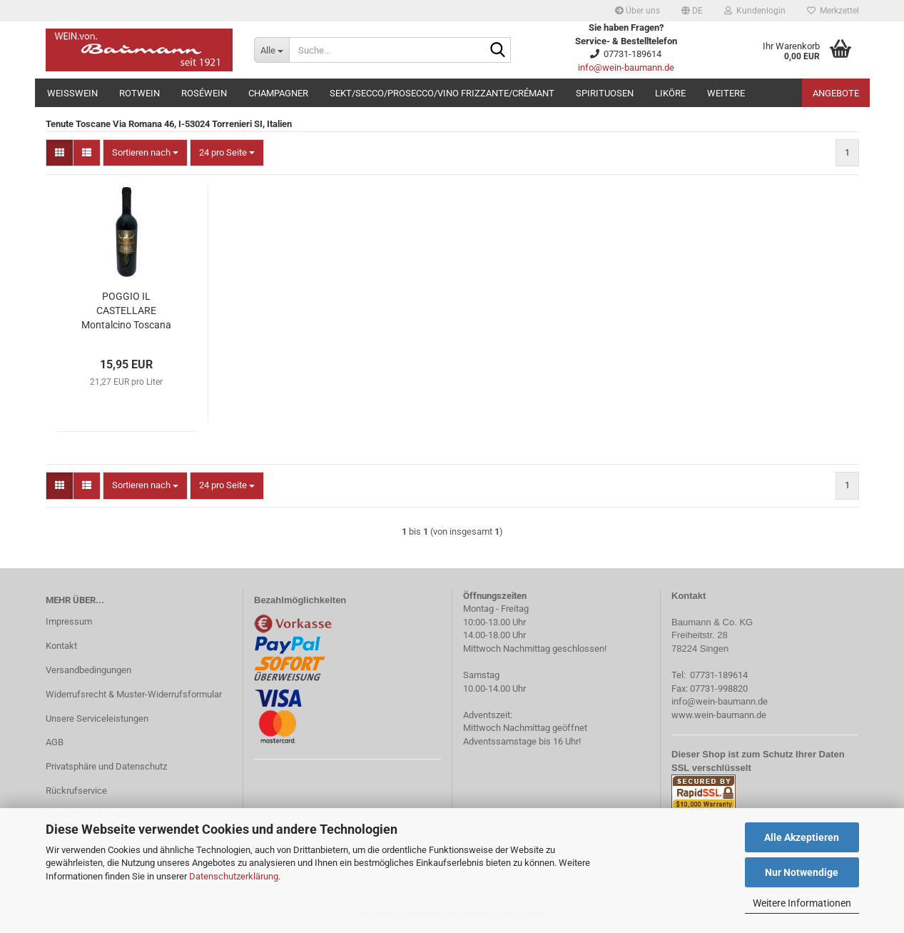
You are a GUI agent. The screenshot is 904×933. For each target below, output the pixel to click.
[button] (692, 10)
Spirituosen (605, 93)
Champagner (278, 93)
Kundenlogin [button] (755, 11)
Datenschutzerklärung (233, 876)
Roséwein (204, 93)
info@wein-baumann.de (626, 67)
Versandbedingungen (88, 670)
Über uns (637, 11)
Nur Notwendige (801, 872)
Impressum (69, 621)
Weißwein (72, 93)
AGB (55, 742)
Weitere (726, 93)
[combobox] (145, 153)
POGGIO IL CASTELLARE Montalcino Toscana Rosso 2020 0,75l (126, 311)
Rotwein (139, 93)
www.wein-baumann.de (718, 715)
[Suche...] (271, 50)
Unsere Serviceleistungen (97, 718)
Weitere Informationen (802, 903)
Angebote (836, 93)
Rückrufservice (76, 790)
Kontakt (61, 645)
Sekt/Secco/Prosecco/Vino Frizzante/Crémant (442, 93)
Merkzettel (833, 11)
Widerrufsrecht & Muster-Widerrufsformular (134, 694)
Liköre (670, 93)
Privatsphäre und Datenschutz (106, 766)
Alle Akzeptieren (801, 837)
